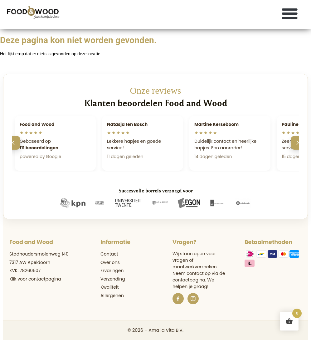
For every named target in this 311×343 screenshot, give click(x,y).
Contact (109, 254)
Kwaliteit (109, 287)
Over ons (110, 262)
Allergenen (112, 295)
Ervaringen (112, 270)
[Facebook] (178, 298)
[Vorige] (13, 143)
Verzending (112, 279)
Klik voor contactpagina (35, 279)
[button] (290, 13)
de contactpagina (199, 276)
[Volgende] (297, 143)
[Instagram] (193, 298)
